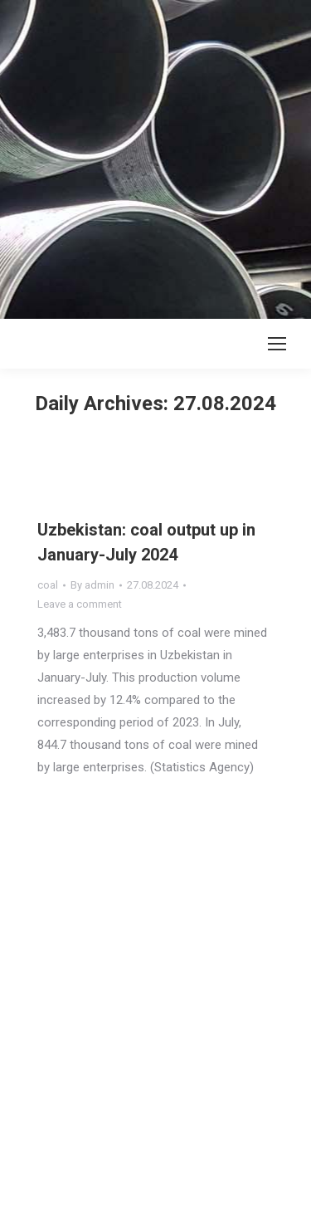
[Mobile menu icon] (277, 343)
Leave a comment (79, 604)
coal (47, 585)
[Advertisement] (155, 155)
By (92, 585)
